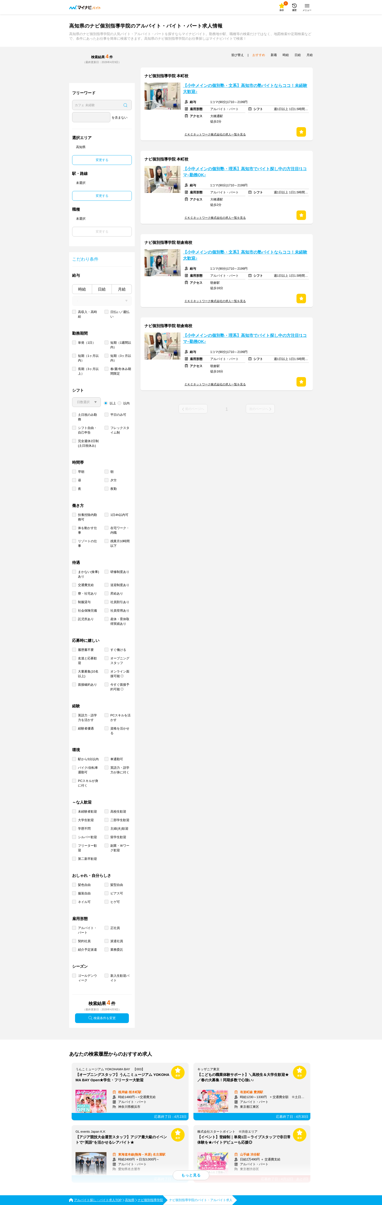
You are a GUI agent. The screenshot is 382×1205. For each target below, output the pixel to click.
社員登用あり (119, 610)
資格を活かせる (119, 731)
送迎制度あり (119, 585)
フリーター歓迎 (87, 848)
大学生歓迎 (86, 820)
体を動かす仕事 (87, 530)
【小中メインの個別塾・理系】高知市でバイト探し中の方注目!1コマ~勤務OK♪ (245, 172)
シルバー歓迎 (87, 837)
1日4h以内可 (119, 515)
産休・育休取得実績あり (119, 621)
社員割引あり (119, 602)
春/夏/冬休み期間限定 (120, 371)
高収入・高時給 (87, 314)
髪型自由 (116, 885)
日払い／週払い (119, 314)
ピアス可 (116, 893)
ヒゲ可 (115, 902)
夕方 (113, 480)
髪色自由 (84, 885)
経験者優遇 (86, 728)
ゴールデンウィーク (87, 978)
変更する (102, 160)
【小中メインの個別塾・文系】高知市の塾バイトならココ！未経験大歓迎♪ (245, 88)
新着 (274, 55)
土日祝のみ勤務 (87, 417)
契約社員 (84, 941)
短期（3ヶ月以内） (120, 358)
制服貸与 (84, 602)
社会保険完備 (87, 610)
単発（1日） (87, 342)
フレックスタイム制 (119, 430)
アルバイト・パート (87, 930)
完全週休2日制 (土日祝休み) (88, 443)
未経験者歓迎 (87, 811)
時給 (82, 289)
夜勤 (113, 489)
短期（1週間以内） (120, 345)
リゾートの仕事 (87, 543)
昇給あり (116, 593)
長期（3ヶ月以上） (88, 371)
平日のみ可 (118, 415)
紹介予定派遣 (87, 949)
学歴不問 (84, 828)
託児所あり (86, 619)
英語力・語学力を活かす (87, 717)
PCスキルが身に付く (88, 783)
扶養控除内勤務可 (87, 517)
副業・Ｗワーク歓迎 (119, 848)
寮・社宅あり (87, 593)
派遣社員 (116, 941)
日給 (102, 289)
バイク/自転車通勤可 (88, 770)
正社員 (115, 928)
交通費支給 (86, 585)
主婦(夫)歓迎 (119, 828)
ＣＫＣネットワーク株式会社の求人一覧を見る (215, 134)
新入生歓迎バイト (119, 978)
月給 (122, 289)
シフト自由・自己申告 (87, 430)
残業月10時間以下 (120, 543)
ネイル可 (84, 902)
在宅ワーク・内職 (119, 530)
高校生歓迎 (118, 811)
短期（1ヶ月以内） (88, 358)
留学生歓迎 (118, 837)
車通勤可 (116, 759)
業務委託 (116, 949)
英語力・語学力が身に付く (119, 770)
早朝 (81, 472)
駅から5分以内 (88, 759)
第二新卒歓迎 (87, 859)
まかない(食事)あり (88, 574)
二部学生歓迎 (119, 820)
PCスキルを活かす (120, 717)
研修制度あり (119, 572)
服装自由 (84, 893)
